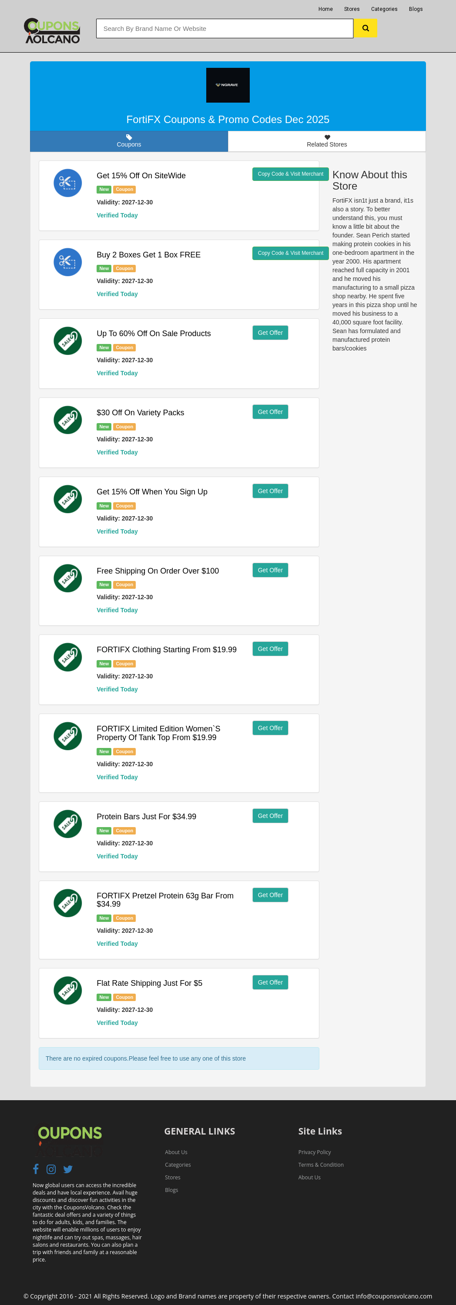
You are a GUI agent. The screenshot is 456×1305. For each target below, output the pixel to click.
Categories (384, 9)
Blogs (416, 9)
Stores (352, 9)
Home (326, 9)
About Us (176, 1152)
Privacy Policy (314, 1152)
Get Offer (270, 332)
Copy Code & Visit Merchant (291, 174)
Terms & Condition (321, 1164)
